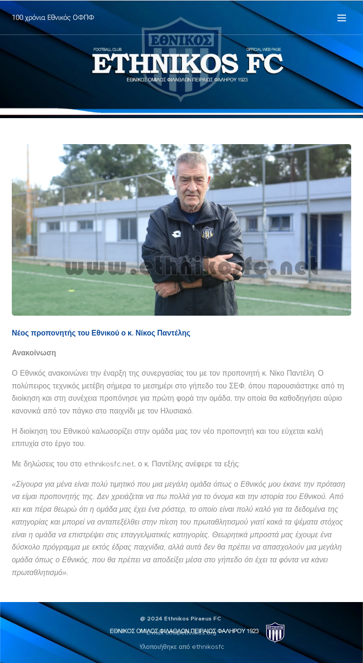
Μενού (341, 17)
